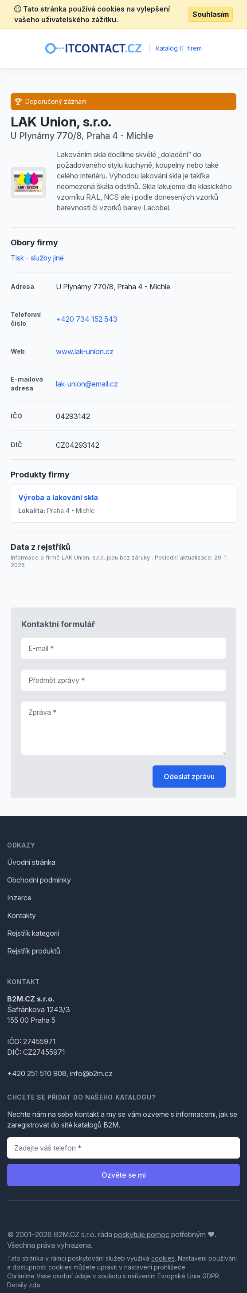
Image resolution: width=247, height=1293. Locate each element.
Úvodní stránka (31, 862)
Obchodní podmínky (39, 879)
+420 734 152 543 (87, 319)
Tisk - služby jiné (37, 257)
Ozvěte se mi (124, 1175)
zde (34, 1285)
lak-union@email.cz (87, 383)
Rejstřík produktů (33, 950)
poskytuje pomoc (141, 1234)
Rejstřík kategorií (33, 933)
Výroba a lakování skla (58, 497)
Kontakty (21, 915)
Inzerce (19, 897)
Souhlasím (210, 14)
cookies (163, 1258)
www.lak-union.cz (85, 351)
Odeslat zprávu (189, 776)
